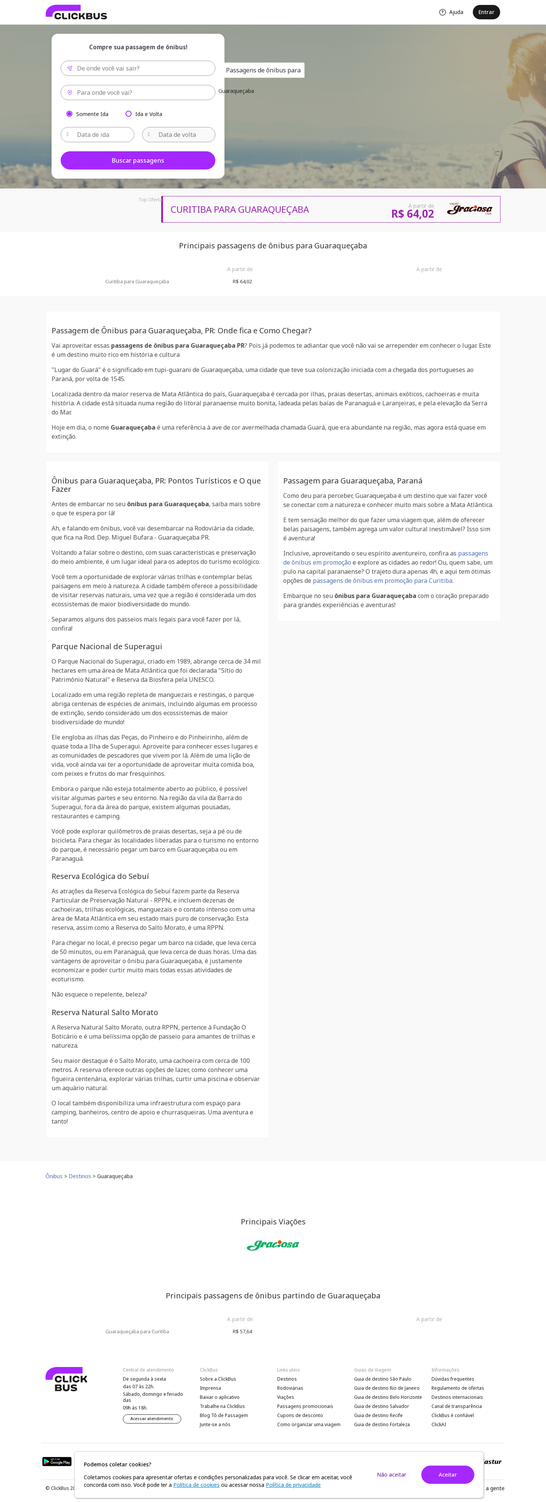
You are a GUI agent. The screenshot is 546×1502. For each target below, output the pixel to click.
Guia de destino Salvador (381, 1406)
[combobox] (138, 68)
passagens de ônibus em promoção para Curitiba (382, 580)
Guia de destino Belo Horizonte (388, 1397)
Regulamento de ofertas (457, 1388)
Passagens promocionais (305, 1406)
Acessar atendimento (151, 1418)
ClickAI (438, 1424)
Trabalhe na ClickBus (222, 1406)
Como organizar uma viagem (308, 1424)
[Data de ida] (97, 134)
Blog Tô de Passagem (224, 1415)
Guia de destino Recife (378, 1415)
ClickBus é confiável (452, 1415)
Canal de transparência (456, 1406)
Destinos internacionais (457, 1397)
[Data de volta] (179, 134)
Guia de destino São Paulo (382, 1379)
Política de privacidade (293, 1484)
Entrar (486, 12)
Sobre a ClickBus (218, 1379)
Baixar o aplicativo (220, 1397)
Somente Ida (92, 113)
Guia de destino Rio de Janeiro (387, 1388)
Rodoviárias (290, 1388)
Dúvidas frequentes (452, 1379)
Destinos (287, 1379)
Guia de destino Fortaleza (382, 1424)
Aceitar (448, 1474)
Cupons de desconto (300, 1415)
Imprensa (210, 1388)
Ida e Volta (148, 113)
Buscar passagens (138, 160)
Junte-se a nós (215, 1424)
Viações (285, 1397)
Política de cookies (196, 1484)
